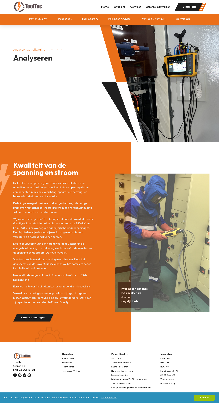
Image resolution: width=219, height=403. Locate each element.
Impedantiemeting (119, 375)
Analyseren (116, 358)
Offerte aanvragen (158, 6)
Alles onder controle (121, 362)
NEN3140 (164, 366)
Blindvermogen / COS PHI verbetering (129, 379)
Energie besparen (119, 366)
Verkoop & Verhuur (153, 19)
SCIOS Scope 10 (167, 375)
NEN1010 (164, 362)
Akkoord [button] (204, 397)
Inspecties (64, 19)
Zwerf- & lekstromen (121, 383)
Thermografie (90, 19)
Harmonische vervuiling (122, 371)
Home (105, 6)
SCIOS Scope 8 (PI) (169, 371)
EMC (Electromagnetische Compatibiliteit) (131, 387)
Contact (135, 6)
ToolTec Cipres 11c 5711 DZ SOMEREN (24, 365)
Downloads (183, 19)
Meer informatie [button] (109, 397)
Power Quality (38, 19)
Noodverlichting (167, 383)
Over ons (119, 6)
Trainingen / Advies (118, 19)
